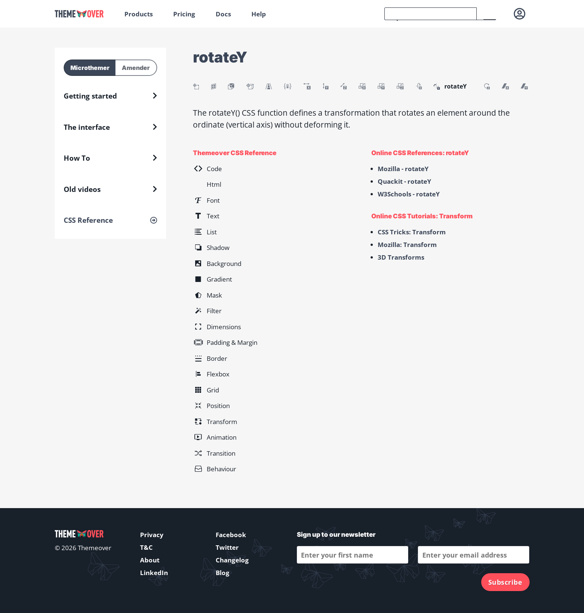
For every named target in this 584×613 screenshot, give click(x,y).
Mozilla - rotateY (403, 168)
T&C (146, 547)
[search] (430, 13)
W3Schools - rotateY (409, 194)
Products (138, 14)
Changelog (232, 560)
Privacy (152, 534)
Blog (222, 572)
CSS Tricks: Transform (412, 232)
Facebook (231, 534)
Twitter (227, 547)
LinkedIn (154, 572)
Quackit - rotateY (404, 181)
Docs (223, 14)
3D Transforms (401, 257)
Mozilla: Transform (407, 244)
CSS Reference (88, 220)
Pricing (184, 14)
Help (258, 14)
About (149, 560)
